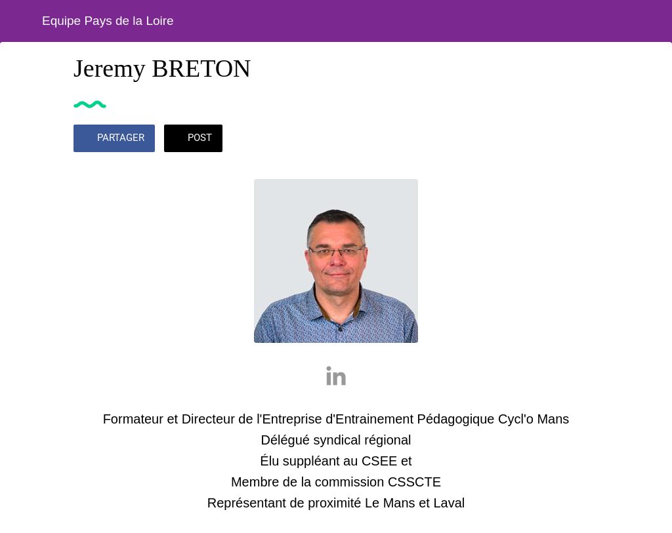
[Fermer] (21, 21)
